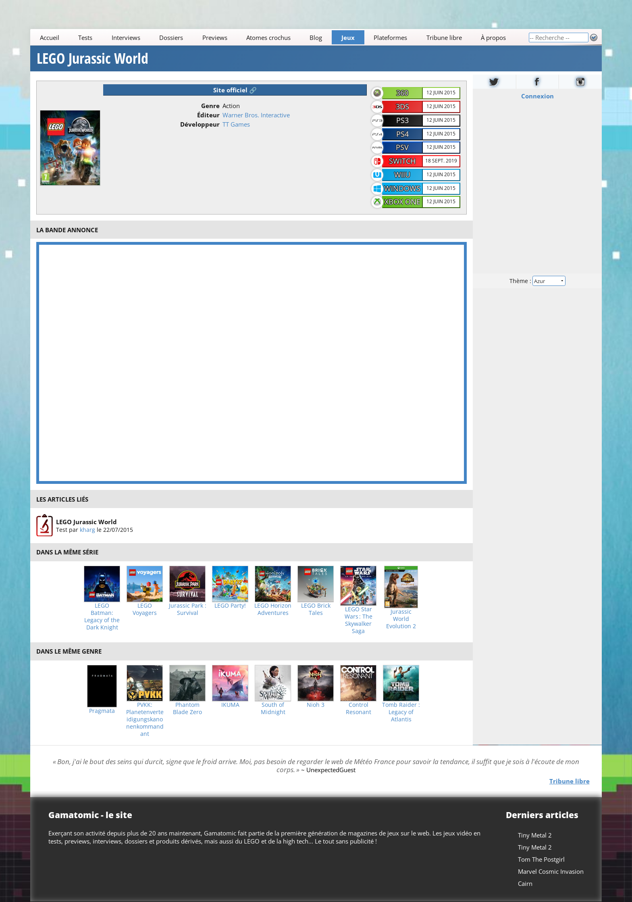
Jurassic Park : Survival (187, 609)
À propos (493, 37)
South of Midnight (273, 708)
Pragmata (102, 711)
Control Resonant (358, 708)
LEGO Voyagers (145, 609)
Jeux (348, 37)
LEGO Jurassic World (92, 58)
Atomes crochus (268, 37)
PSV (402, 147)
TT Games (236, 124)
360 (402, 93)
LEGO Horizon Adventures (272, 609)
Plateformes (390, 37)
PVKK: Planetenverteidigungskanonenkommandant (145, 719)
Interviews (126, 37)
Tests (85, 37)
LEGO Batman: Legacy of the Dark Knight (102, 616)
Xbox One (402, 201)
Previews (214, 37)
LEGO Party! (230, 605)
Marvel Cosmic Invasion (551, 871)
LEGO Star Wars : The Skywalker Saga (358, 620)
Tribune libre (444, 37)
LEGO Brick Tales (316, 609)
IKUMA (230, 704)
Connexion (537, 96)
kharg (87, 529)
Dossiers (171, 37)
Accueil (49, 37)
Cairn (525, 883)
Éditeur (208, 115)
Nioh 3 (315, 704)
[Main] (279, 37)
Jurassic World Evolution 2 (401, 619)
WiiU (402, 174)
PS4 (402, 134)
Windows (402, 188)
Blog (316, 37)
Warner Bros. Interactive (256, 115)
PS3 (402, 120)
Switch (402, 161)
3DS (402, 106)
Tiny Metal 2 (535, 835)
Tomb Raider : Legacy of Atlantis (401, 712)
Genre (210, 106)
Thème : (537, 281)
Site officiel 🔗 (235, 90)
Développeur (200, 124)
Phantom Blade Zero (187, 708)
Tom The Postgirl (541, 859)
